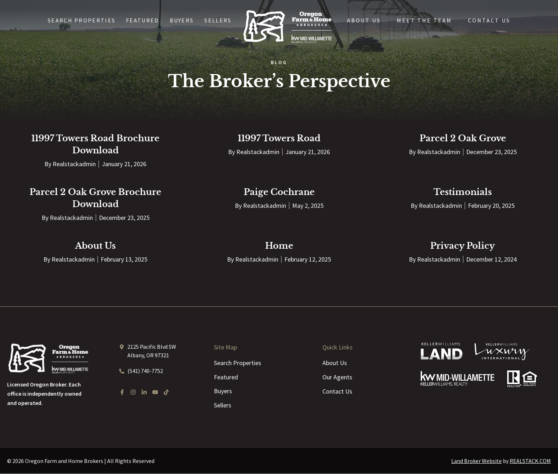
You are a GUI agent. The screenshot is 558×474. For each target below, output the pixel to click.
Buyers (182, 20)
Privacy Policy (462, 246)
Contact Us (489, 20)
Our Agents (337, 377)
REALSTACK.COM (530, 461)
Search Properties (81, 20)
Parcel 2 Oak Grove (463, 138)
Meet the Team (424, 20)
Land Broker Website (476, 461)
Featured (142, 20)
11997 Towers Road (279, 138)
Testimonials (462, 192)
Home (279, 246)
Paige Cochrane (279, 192)
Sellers (217, 20)
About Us (364, 20)
